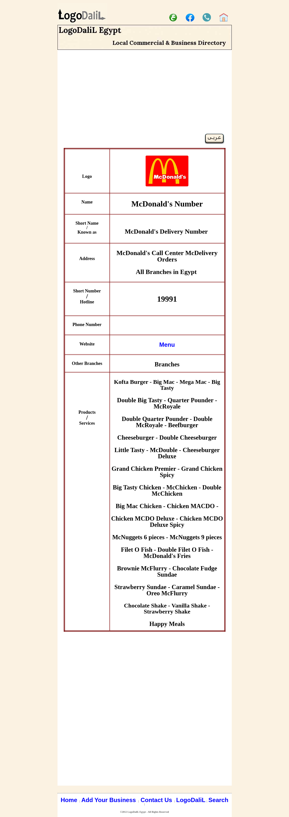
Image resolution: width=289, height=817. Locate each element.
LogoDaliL (190, 800)
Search (218, 800)
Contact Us (157, 800)
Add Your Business (109, 800)
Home (70, 800)
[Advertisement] (145, 99)
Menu (167, 344)
